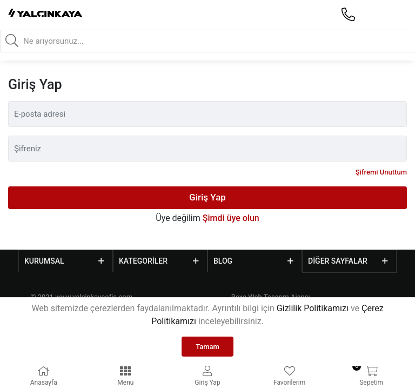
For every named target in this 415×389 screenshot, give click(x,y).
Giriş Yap (207, 197)
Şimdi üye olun (231, 218)
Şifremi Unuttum (381, 172)
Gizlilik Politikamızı (313, 308)
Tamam (207, 347)
